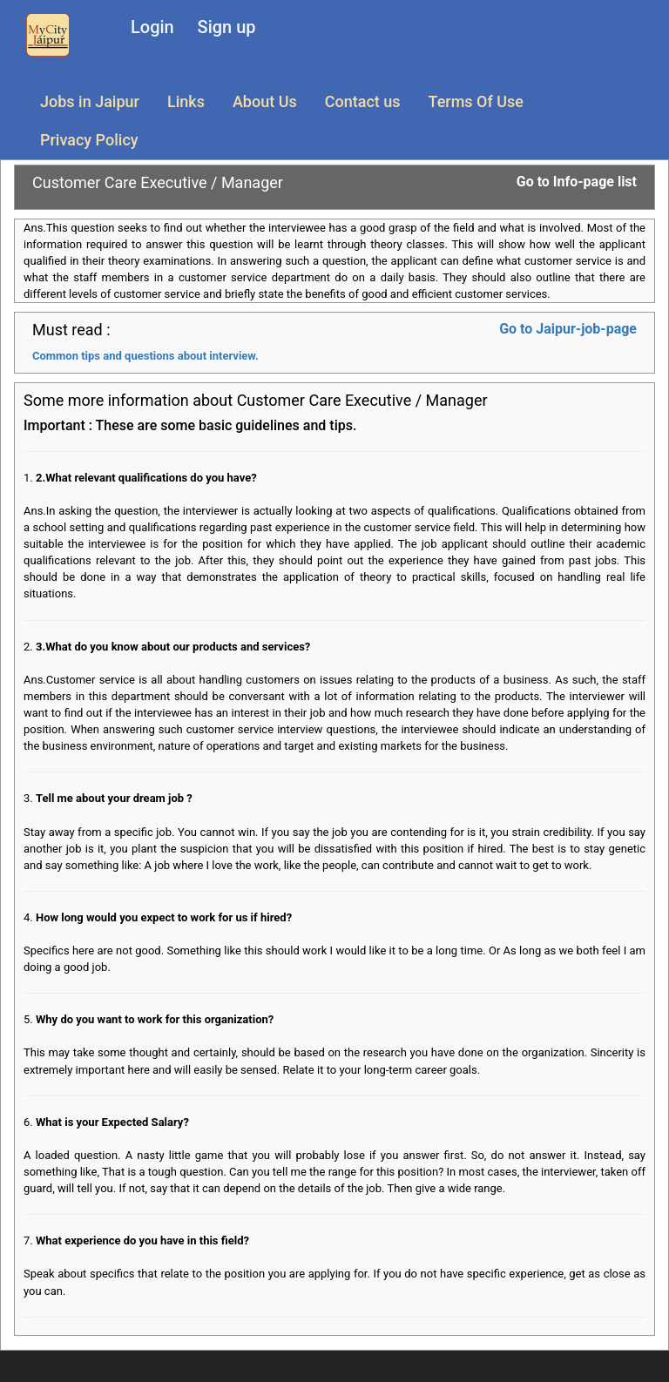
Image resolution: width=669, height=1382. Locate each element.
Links (186, 101)
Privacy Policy (89, 140)
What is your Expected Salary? (112, 1122)
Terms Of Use (476, 101)
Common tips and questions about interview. (145, 355)
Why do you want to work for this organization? (155, 1019)
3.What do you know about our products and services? (173, 646)
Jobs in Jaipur (89, 101)
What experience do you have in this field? (142, 1240)
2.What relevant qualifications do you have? (146, 477)
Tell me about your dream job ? (114, 798)
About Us (265, 101)
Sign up (227, 27)
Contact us (363, 101)
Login (152, 27)
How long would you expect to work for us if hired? (164, 917)
